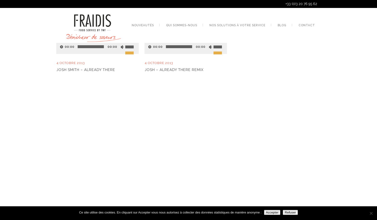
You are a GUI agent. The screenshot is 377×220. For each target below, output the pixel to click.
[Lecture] (149, 46)
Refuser (290, 212)
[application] (97, 46)
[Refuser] (371, 213)
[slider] (132, 43)
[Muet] (122, 47)
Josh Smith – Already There (86, 70)
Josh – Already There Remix (174, 70)
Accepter (272, 212)
